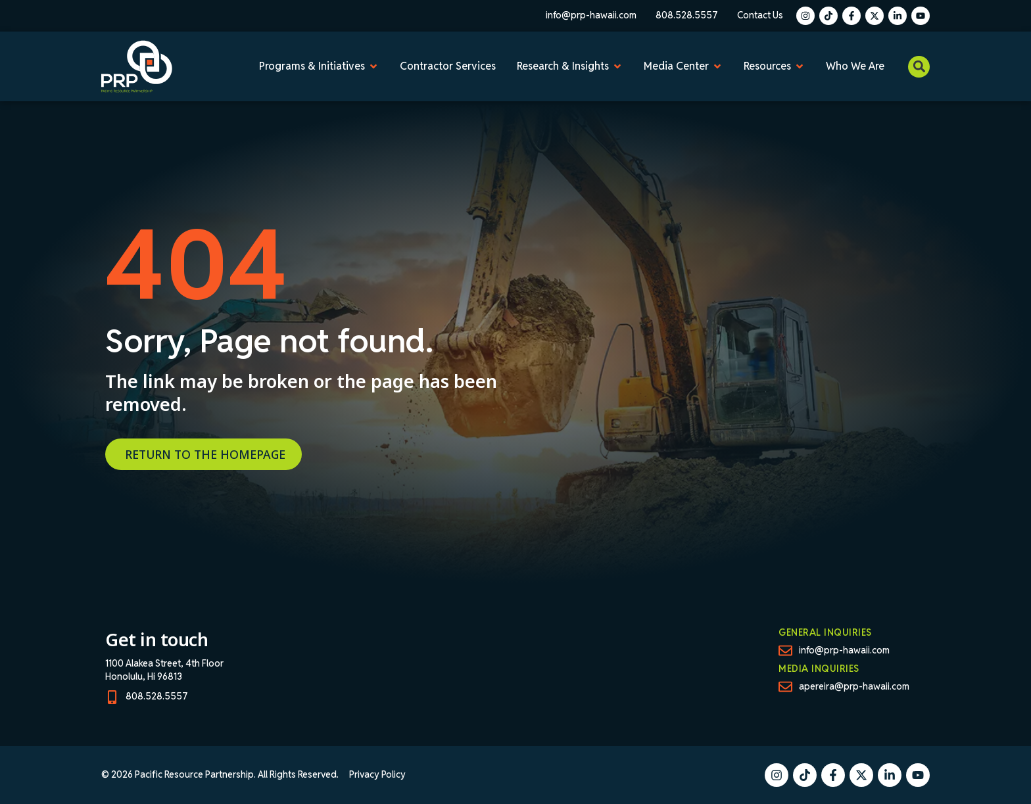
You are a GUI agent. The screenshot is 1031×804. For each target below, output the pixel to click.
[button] (919, 67)
